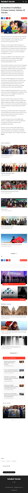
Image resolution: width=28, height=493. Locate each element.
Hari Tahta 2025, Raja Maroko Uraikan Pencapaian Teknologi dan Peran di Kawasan (11, 378)
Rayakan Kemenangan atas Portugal (9, 191)
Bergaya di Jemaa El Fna (7, 155)
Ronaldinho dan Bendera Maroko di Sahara (11, 244)
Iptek (2, 5)
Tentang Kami (14, 490)
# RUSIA (8, 461)
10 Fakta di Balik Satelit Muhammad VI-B (10, 347)
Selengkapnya (14, 253)
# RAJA (3, 461)
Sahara (8, 304)
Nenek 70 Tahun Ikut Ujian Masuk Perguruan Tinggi (13, 332)
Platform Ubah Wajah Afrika (7, 173)
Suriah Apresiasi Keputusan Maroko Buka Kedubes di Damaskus (9, 363)
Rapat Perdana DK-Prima (7, 226)
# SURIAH (14, 461)
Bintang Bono (4, 209)
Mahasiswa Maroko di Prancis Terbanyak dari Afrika (13, 316)
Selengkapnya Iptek (14, 353)
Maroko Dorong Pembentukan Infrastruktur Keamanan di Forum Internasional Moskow (11, 395)
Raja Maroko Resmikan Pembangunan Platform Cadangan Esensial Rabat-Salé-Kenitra (11, 387)
